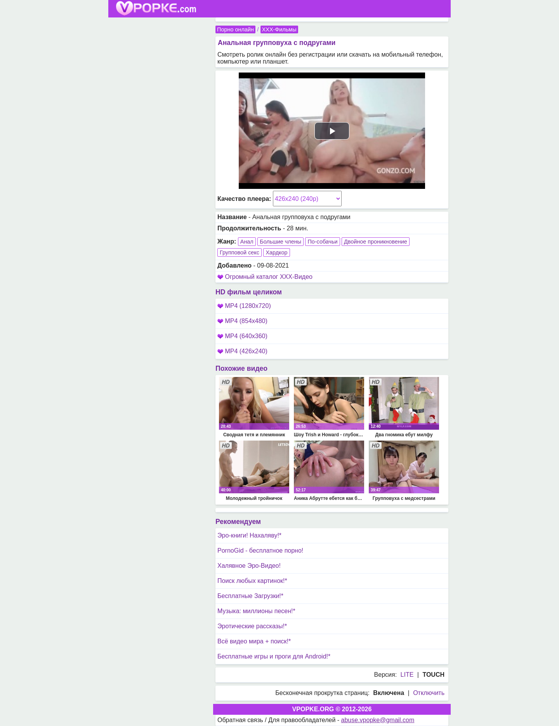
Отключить (428, 693)
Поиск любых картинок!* (252, 580)
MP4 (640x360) (242, 336)
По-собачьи (322, 242)
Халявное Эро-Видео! (249, 565)
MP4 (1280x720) (244, 305)
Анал (246, 242)
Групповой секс (239, 252)
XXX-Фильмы (279, 29)
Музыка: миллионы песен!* (256, 611)
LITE (407, 674)
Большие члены (280, 242)
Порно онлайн (235, 29)
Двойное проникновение (375, 242)
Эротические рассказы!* (252, 626)
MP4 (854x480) (242, 321)
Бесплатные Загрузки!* (250, 596)
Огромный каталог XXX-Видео (268, 276)
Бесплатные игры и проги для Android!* (273, 656)
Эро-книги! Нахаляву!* (249, 535)
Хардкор (276, 252)
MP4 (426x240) (242, 351)
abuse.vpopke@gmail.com (378, 720)
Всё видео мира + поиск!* (254, 641)
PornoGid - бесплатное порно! (260, 550)
